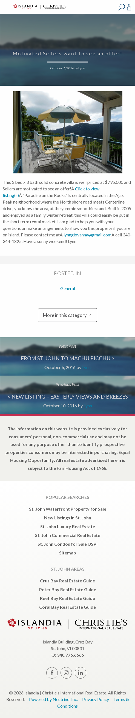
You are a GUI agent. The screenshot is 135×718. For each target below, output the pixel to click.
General (67, 288)
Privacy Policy (95, 699)
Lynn (81, 68)
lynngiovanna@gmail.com (87, 234)
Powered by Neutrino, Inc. (53, 699)
